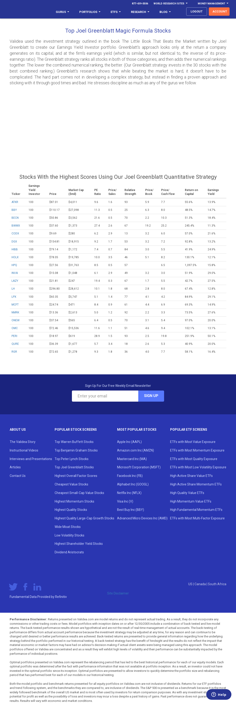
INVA (15, 273)
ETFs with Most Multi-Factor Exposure (197, 518)
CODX (15, 233)
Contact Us (18, 476)
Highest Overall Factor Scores (76, 476)
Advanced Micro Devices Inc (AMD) (142, 518)
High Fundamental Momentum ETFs (196, 510)
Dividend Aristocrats (69, 552)
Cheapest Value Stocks (71, 484)
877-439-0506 (140, 3)
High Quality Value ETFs (187, 493)
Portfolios (89, 12)
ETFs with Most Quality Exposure (193, 459)
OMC (15, 328)
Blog (165, 12)
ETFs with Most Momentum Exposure (197, 450)
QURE (15, 343)
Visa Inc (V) (125, 501)
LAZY (15, 280)
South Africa (217, 584)
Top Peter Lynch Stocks (71, 459)
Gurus (62, 12)
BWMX (16, 225)
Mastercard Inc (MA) (132, 459)
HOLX (15, 257)
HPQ (14, 265)
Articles (15, 467)
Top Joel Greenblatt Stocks (74, 467)
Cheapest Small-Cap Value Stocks (79, 493)
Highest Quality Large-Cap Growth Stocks (84, 518)
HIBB (15, 249)
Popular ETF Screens (188, 429)
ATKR (15, 202)
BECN (15, 217)
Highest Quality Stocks (71, 510)
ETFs (116, 12)
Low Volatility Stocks (69, 535)
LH (13, 288)
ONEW (16, 320)
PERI (14, 336)
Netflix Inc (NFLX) (129, 493)
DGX (14, 241)
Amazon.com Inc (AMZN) (135, 450)
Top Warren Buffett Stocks (74, 442)
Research (140, 12)
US (190, 584)
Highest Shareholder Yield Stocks (79, 543)
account (219, 11)
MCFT (15, 304)
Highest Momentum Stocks (74, 501)
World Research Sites (170, 3)
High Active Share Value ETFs (191, 476)
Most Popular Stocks (136, 429)
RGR (14, 351)
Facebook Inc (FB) (130, 476)
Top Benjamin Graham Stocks (76, 450)
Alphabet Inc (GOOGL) (133, 484)
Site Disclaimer (118, 593)
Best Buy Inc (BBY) (130, 510)
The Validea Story (22, 442)
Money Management (213, 3)
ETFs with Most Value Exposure (192, 442)
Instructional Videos (24, 450)
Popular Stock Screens (76, 429)
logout (197, 11)
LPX (14, 296)
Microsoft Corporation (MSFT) (139, 467)
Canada (200, 584)
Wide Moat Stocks (68, 527)
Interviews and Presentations (31, 459)
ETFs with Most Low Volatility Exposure (198, 467)
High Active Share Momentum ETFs (196, 484)
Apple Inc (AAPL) (129, 442)
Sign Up (151, 396)
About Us (18, 429)
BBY (14, 210)
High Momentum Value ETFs (190, 501)
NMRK (15, 312)
